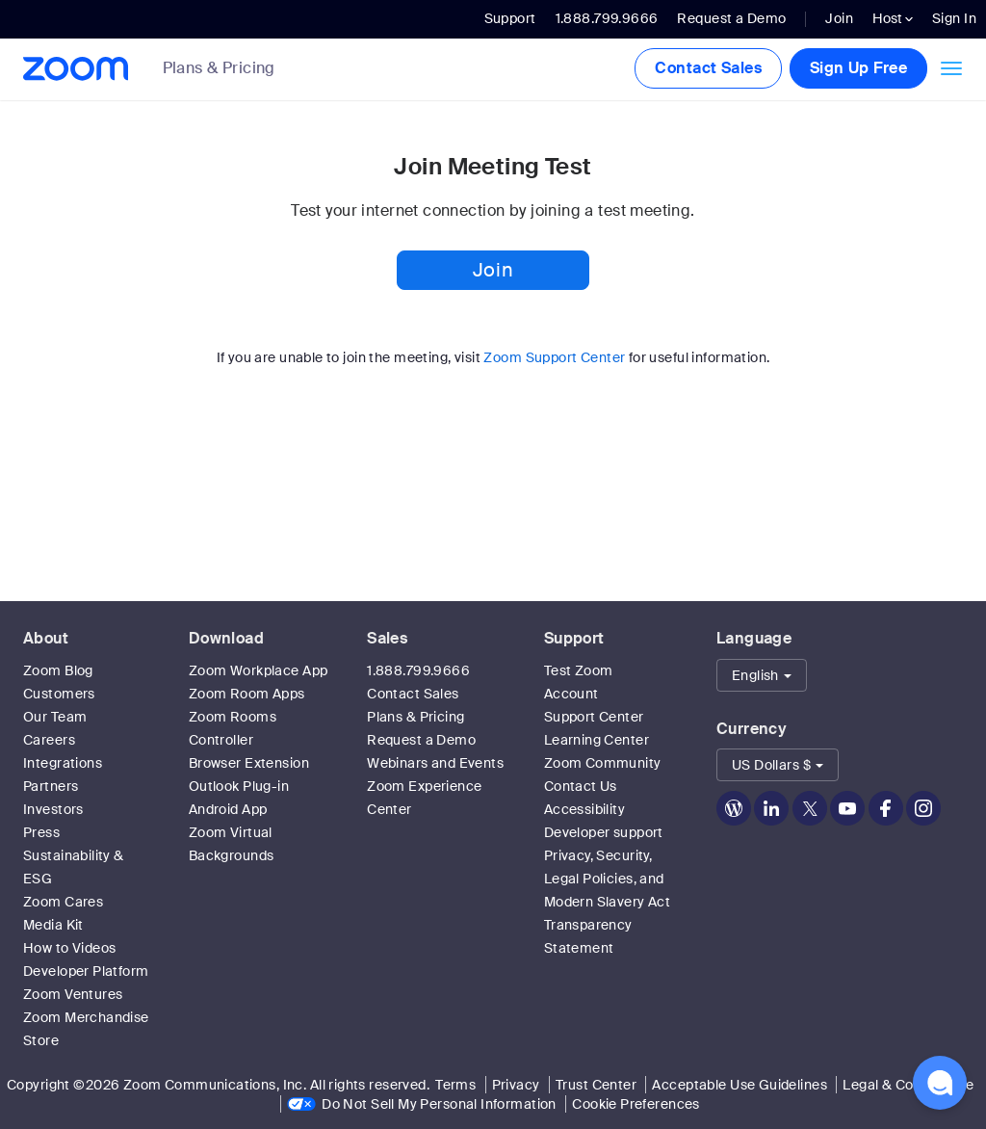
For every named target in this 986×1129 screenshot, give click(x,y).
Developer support (603, 832)
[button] (761, 675)
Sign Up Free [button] (858, 68)
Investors (53, 809)
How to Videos (69, 948)
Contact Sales (708, 68)
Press (41, 832)
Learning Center (596, 739)
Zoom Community (603, 763)
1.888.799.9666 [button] (607, 18)
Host (892, 18)
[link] (233, 70)
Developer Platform (86, 971)
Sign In (954, 18)
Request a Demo (731, 18)
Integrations (62, 763)
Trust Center (596, 1084)
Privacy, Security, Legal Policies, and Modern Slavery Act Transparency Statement (607, 902)
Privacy (516, 1084)
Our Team (55, 716)
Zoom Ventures (72, 994)
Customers (59, 693)
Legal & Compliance (908, 1084)
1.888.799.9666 (418, 670)
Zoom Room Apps (247, 693)
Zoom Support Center (554, 357)
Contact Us (580, 786)
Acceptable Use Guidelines (739, 1084)
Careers (49, 739)
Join (839, 18)
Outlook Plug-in (239, 786)
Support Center (594, 716)
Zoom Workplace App (258, 670)
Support (510, 18)
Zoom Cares (63, 901)
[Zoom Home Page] (74, 69)
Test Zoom (578, 670)
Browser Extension (249, 763)
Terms (455, 1084)
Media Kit (53, 924)
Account (571, 693)
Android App (228, 809)
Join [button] (493, 269)
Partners (50, 786)
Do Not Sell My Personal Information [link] (439, 1104)
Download (226, 638)
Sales (387, 638)
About (45, 638)
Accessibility (584, 809)
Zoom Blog (58, 670)
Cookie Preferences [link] (636, 1104)
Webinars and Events (435, 763)
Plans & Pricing (219, 68)
